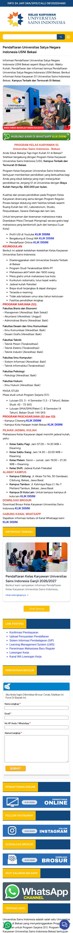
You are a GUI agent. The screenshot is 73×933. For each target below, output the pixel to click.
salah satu (50, 919)
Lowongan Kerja (19, 652)
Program (58, 923)
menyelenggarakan (41, 923)
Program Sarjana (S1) (35, 927)
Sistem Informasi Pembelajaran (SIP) (31, 640)
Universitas (9, 919)
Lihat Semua (36, 608)
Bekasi (19, 923)
